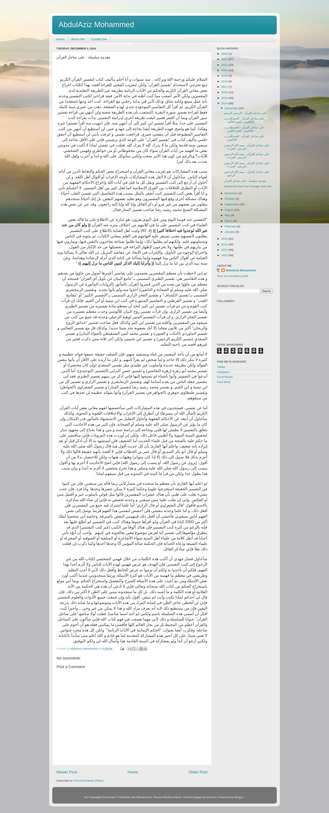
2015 (224, 98)
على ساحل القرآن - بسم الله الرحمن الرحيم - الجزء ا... (246, 147)
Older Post (198, 772)
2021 (224, 64)
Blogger (239, 797)
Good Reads (225, 377)
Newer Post (66, 772)
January (230, 231)
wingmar (211, 797)
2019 (224, 75)
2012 (224, 244)
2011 (224, 249)
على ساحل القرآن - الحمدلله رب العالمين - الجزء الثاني (244, 129)
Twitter (221, 366)
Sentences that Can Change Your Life (248, 186)
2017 (224, 86)
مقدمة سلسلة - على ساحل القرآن (245, 180)
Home (60, 39)
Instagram (223, 372)
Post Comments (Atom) (88, 780)
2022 (224, 59)
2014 (224, 103)
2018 (224, 81)
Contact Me (99, 39)
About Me (78, 39)
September (232, 204)
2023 (224, 53)
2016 (224, 92)
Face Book (224, 382)
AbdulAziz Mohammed (96, 24)
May (228, 215)
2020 (224, 70)
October (230, 198)
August (229, 209)
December (232, 108)
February (231, 226)
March (229, 220)
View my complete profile (232, 276)
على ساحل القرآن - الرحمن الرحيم (245, 113)
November (232, 193)
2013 (224, 238)
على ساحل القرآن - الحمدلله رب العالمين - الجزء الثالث (244, 120)
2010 (224, 255)
